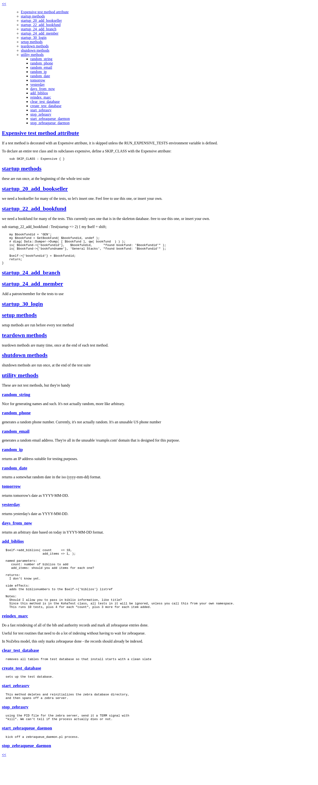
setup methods (32, 42)
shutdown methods (35, 50)
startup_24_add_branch (38, 29)
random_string (41, 59)
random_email (41, 67)
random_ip (38, 72)
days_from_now (42, 89)
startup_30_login (33, 38)
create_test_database (45, 106)
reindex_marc (40, 97)
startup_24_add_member (39, 33)
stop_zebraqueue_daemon (50, 123)
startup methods (33, 16)
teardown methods (35, 46)
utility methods (32, 55)
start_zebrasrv (41, 110)
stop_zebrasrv (40, 114)
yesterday (37, 84)
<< (4, 4)
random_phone (41, 63)
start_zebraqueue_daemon (50, 119)
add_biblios (39, 93)
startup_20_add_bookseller (41, 20)
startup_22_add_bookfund (41, 25)
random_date (40, 76)
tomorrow (37, 80)
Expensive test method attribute (45, 12)
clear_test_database (45, 102)
